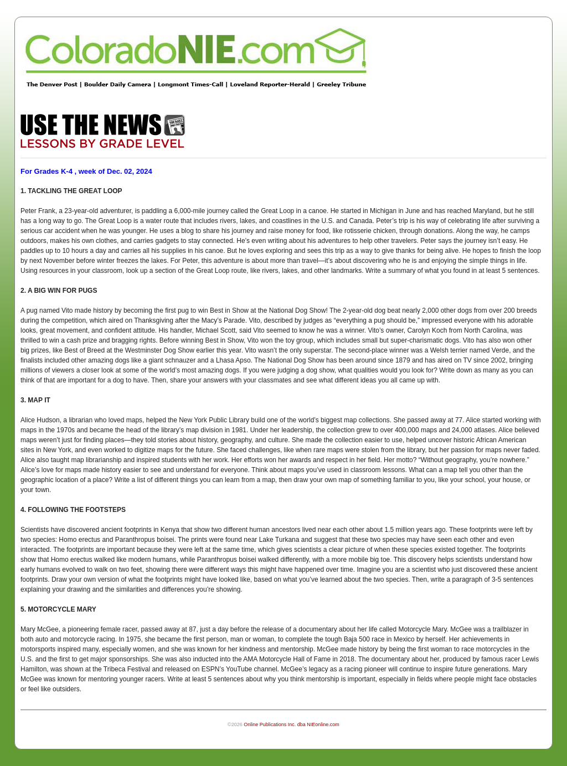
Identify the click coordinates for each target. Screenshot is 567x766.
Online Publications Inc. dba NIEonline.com (291, 724)
